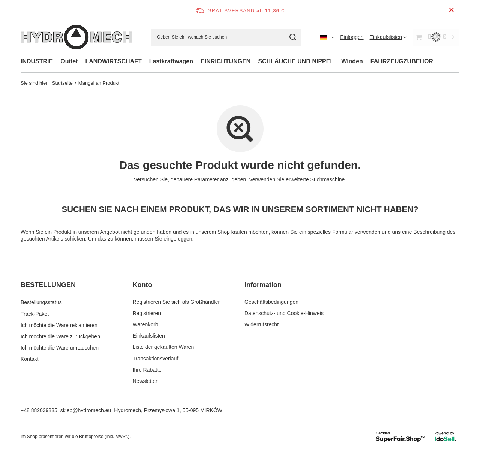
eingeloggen (178, 239)
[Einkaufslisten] (388, 37)
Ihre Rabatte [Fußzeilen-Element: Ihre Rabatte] (147, 370)
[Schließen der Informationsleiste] (451, 10)
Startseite (62, 83)
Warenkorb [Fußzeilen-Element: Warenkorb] (145, 324)
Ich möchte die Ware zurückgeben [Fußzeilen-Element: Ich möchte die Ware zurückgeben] (60, 336)
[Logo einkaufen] (76, 37)
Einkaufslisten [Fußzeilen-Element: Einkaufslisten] (149, 336)
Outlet (69, 61)
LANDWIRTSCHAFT (113, 61)
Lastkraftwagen (171, 61)
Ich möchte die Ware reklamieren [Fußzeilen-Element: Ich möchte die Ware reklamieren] (59, 324)
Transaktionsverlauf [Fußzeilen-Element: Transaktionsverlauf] (155, 359)
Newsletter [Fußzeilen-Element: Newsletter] (145, 381)
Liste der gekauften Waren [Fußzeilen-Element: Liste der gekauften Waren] (163, 347)
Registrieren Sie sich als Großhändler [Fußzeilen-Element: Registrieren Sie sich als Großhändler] (176, 302)
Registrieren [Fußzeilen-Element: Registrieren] (147, 313)
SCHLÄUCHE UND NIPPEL (296, 61)
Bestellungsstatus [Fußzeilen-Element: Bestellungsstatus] (41, 302)
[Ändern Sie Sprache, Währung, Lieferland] (327, 37)
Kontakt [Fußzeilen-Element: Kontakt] (29, 359)
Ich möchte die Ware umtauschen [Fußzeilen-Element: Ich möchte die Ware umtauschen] (60, 347)
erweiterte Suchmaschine (315, 179)
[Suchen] (292, 37)
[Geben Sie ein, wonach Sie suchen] (226, 37)
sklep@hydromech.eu (85, 410)
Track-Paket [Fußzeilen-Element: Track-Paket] (35, 313)
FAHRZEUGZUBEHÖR (401, 61)
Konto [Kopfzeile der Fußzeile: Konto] (142, 285)
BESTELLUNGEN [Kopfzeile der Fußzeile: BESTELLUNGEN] (48, 285)
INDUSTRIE (37, 61)
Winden (352, 61)
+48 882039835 (39, 410)
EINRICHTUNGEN (225, 61)
